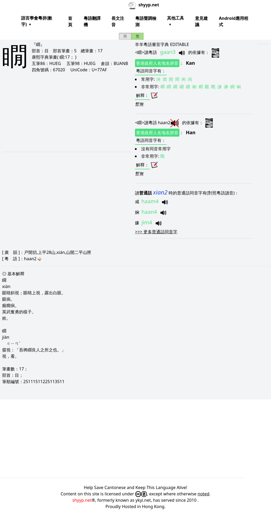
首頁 (70, 21)
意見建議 (201, 21)
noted (203, 494)
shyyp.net (82, 500)
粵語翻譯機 (92, 21)
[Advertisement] (61, 112)
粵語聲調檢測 (145, 21)
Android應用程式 (233, 21)
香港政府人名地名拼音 (157, 63)
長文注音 (117, 21)
